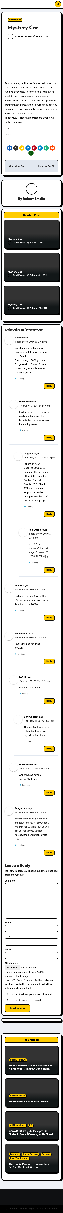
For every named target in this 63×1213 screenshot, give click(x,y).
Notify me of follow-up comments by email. (29, 994)
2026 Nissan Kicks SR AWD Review (29, 1101)
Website (9, 949)
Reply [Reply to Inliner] (49, 617)
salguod (19, 337)
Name (8, 922)
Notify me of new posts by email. (24, 1000)
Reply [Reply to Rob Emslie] (49, 438)
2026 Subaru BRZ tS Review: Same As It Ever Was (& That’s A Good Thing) (30, 1067)
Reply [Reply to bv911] (49, 701)
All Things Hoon (17, 1125)
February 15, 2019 (38, 308)
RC (30, 1125)
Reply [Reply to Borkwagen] (49, 749)
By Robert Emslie (20, 36)
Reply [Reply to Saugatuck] (49, 852)
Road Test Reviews (19, 1158)
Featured (14, 1154)
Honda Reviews (30, 1154)
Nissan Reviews (17, 1096)
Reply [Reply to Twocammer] (49, 661)
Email (7, 936)
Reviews (46, 1154)
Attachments (11, 963)
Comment (11, 880)
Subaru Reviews (18, 1060)
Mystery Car (15, 20)
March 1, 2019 (36, 242)
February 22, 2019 (39, 275)
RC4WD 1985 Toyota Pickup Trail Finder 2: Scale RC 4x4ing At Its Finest (31, 1132)
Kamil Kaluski (17, 242)
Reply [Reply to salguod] (49, 386)
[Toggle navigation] (3, 4)
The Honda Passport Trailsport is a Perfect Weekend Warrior (29, 1165)
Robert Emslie (34, 198)
